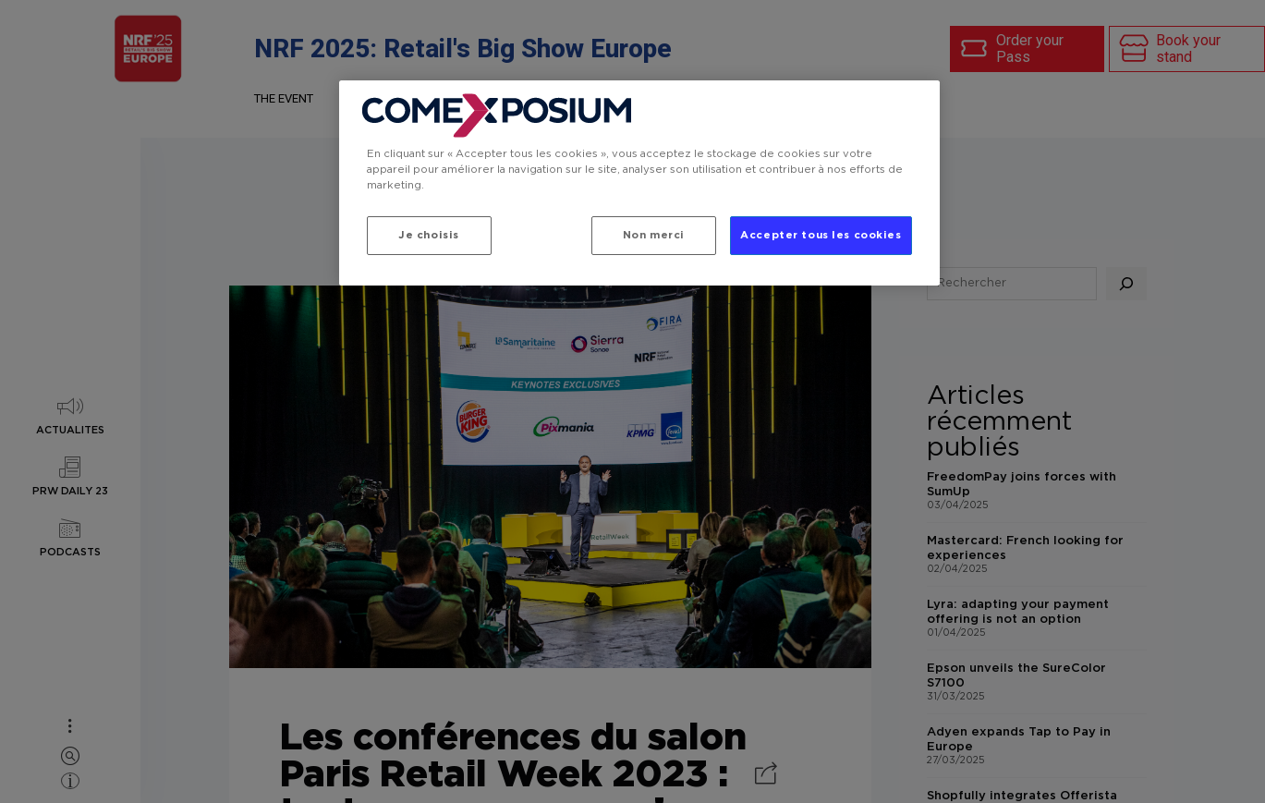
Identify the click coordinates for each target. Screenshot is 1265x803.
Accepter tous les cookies (820, 235)
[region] (639, 183)
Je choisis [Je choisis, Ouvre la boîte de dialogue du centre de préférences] (428, 235)
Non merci (654, 235)
